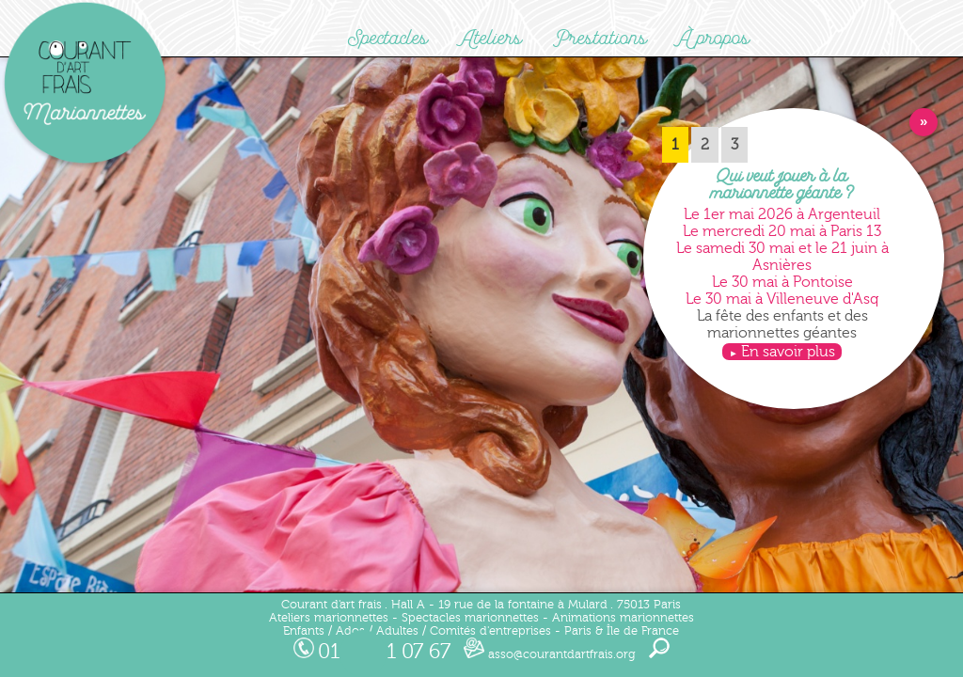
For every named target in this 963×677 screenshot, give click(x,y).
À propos (714, 38)
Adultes (397, 631)
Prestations (600, 38)
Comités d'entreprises (490, 631)
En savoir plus (788, 351)
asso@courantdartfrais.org (550, 654)
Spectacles (388, 38)
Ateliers (491, 38)
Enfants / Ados (324, 631)
